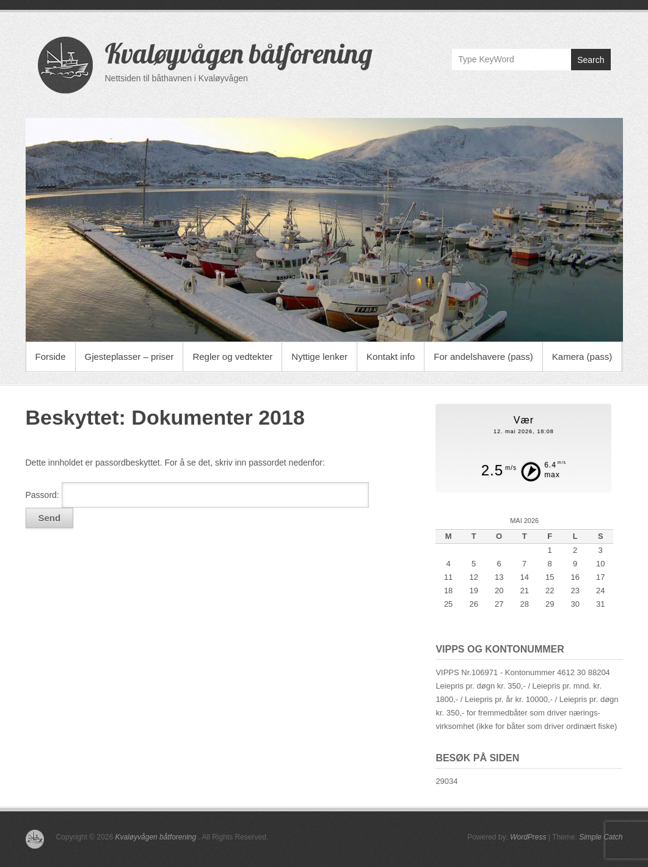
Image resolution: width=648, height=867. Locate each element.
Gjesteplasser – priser (129, 356)
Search (590, 60)
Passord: (198, 495)
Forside (50, 356)
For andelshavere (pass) (483, 356)
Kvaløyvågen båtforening (239, 53)
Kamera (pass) (582, 356)
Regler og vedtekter (232, 356)
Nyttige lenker (319, 356)
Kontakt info (390, 356)
